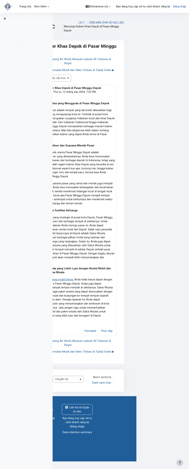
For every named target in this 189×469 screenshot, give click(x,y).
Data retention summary (130, 438)
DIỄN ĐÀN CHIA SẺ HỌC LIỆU (158, 22)
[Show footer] (179, 462)
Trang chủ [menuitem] (25, 6)
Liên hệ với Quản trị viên (130, 416)
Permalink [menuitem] (143, 337)
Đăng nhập (179, 6)
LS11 (134, 22)
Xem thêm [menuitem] (40, 6)
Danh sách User (154, 389)
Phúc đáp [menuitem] (159, 337)
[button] (98, 6)
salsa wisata (96, 92)
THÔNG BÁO (85, 391)
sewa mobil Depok (115, 284)
